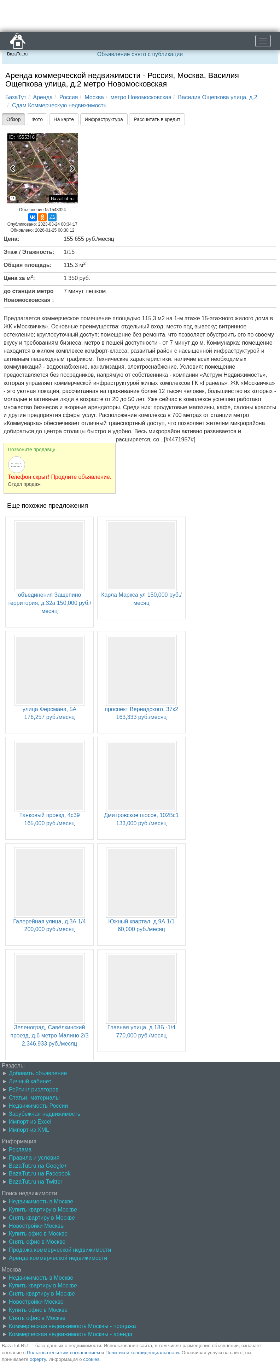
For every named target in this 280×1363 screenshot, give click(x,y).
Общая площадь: (28, 265)
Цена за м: (19, 277)
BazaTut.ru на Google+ (38, 1166)
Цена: (11, 239)
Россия (68, 97)
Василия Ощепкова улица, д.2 (217, 97)
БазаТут (16, 97)
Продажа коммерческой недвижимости (60, 1250)
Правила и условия (34, 1158)
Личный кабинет (30, 1081)
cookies (91, 1359)
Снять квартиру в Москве (42, 1218)
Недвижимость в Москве (41, 1201)
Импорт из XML (29, 1130)
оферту (38, 1359)
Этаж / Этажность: (29, 252)
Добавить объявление (38, 1073)
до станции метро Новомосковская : (29, 295)
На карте (64, 119)
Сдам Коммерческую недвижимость (59, 105)
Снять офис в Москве (37, 1242)
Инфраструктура (104, 119)
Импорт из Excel (30, 1122)
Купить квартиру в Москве (43, 1210)
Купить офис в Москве (38, 1234)
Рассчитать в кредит (157, 119)
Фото (37, 119)
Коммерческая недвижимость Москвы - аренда (70, 1334)
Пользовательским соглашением (63, 1352)
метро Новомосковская (141, 97)
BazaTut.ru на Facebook (40, 1174)
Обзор (13, 119)
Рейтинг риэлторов (34, 1090)
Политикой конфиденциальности (142, 1352)
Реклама (20, 1150)
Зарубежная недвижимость (44, 1114)
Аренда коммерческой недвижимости (58, 1258)
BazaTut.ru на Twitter (35, 1182)
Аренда (43, 97)
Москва (94, 97)
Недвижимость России (38, 1106)
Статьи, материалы (34, 1098)
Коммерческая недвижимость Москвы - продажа (72, 1326)
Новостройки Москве (36, 1302)
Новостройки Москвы (37, 1226)
